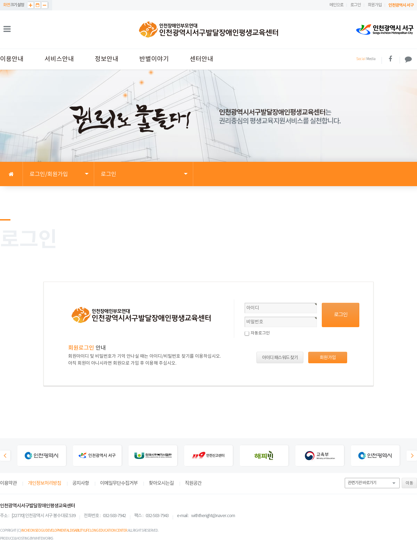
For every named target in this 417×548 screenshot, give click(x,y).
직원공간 (193, 483)
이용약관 (8, 483)
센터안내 (201, 59)
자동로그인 (260, 333)
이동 (409, 483)
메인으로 (336, 5)
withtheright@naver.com (213, 515)
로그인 (355, 5)
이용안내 (12, 59)
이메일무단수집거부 (119, 483)
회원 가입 (328, 357)
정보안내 (106, 59)
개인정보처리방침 (44, 483)
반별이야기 (154, 59)
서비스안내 (59, 59)
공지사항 (80, 483)
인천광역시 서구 (401, 5)
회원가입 (375, 5)
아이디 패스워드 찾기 (280, 357)
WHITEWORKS (43, 539)
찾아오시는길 (161, 483)
